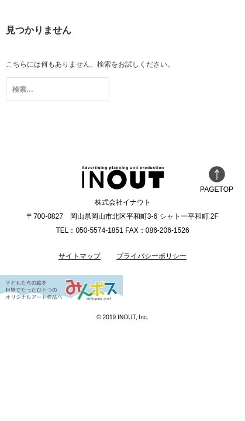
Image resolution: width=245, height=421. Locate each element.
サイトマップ (79, 256)
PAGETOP (216, 180)
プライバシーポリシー (151, 256)
